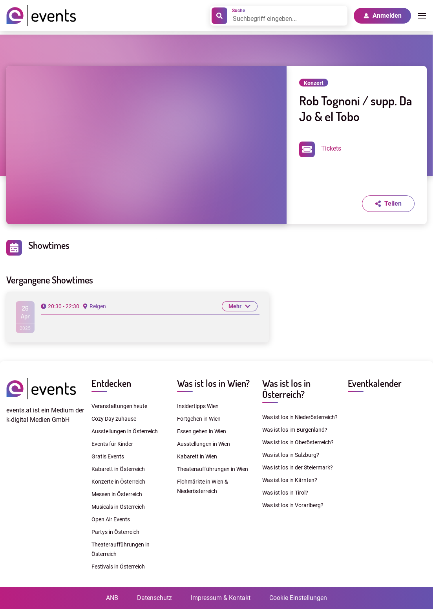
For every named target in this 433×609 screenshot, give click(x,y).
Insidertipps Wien (198, 406)
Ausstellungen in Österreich (124, 431)
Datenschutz (154, 598)
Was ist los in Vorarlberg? (292, 505)
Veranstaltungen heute (119, 406)
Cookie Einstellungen (298, 598)
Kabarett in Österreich (118, 469)
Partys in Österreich (115, 532)
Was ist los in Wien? (213, 383)
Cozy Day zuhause (113, 419)
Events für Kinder (112, 444)
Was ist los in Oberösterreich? (298, 442)
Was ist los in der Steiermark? (297, 467)
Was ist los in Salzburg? (290, 455)
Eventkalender (375, 383)
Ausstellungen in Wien (203, 444)
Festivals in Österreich (118, 566)
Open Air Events (110, 519)
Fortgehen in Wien (199, 419)
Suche (238, 10)
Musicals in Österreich (118, 507)
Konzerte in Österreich (118, 481)
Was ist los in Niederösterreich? (300, 417)
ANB (112, 598)
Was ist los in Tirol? (285, 492)
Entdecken (111, 383)
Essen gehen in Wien (201, 431)
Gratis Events (107, 456)
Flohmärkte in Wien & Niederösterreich (202, 486)
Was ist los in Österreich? (286, 388)
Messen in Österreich (116, 494)
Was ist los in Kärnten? (289, 480)
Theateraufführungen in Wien (212, 469)
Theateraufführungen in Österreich (120, 549)
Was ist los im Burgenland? (294, 430)
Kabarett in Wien (197, 456)
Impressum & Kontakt (220, 598)
